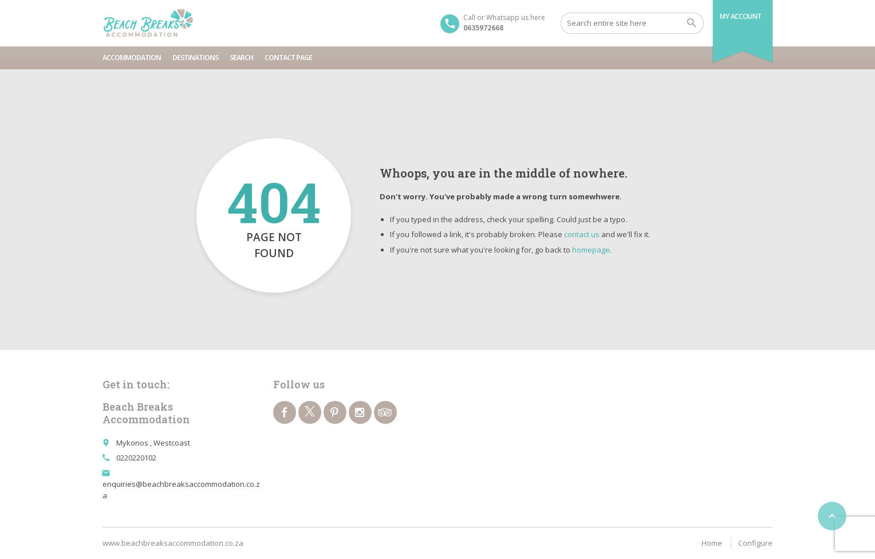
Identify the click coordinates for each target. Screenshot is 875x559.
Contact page (288, 57)
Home (711, 543)
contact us (582, 234)
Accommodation (132, 57)
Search (241, 57)
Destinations (195, 57)
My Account (741, 16)
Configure (755, 543)
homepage (591, 250)
